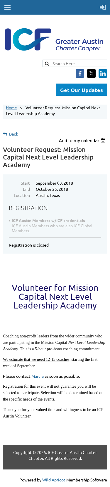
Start (25, 183)
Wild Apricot (53, 479)
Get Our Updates (81, 89)
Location (22, 195)
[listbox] (83, 140)
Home (11, 107)
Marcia (37, 376)
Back (13, 134)
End (26, 189)
